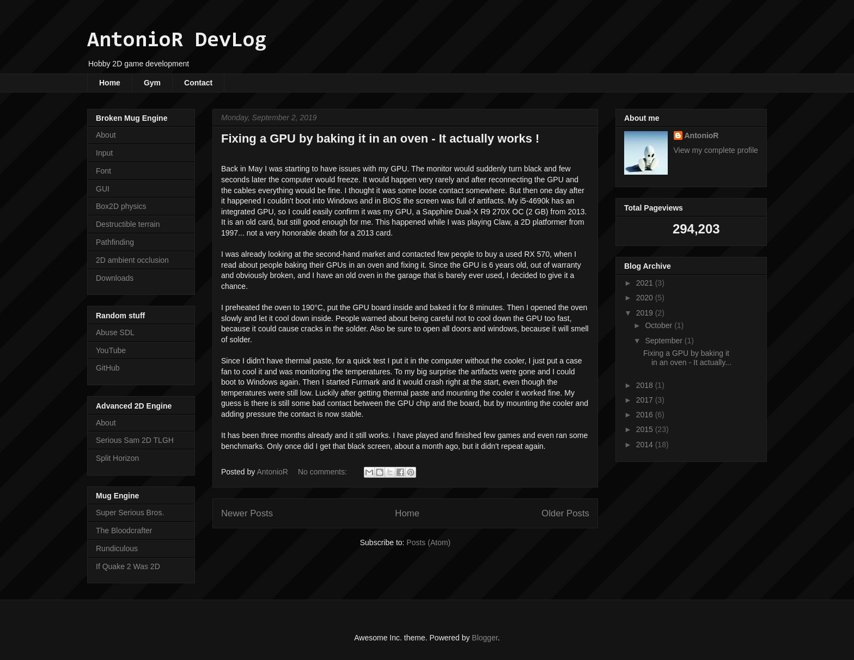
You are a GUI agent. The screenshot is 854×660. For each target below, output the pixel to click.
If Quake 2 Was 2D (128, 566)
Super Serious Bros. (130, 512)
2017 (645, 400)
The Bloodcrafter (124, 530)
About (106, 135)
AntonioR (702, 135)
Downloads (114, 278)
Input (104, 153)
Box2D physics (121, 206)
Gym (152, 82)
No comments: (323, 471)
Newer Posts (247, 513)
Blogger (484, 637)
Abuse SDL (115, 332)
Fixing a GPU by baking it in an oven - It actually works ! (380, 138)
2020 (645, 297)
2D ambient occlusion (132, 260)
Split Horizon (117, 458)
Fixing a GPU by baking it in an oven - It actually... (687, 358)
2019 (645, 313)
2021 (645, 283)
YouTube (111, 350)
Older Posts (565, 513)
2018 (645, 385)
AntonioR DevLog (177, 41)
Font (103, 170)
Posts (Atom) (428, 542)
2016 (645, 414)
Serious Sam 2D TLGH (135, 440)
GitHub (108, 367)
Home (109, 82)
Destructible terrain (128, 224)
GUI (102, 188)
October (659, 325)
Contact (198, 82)
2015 (645, 429)
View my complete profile (716, 150)
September (664, 340)
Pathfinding (115, 242)
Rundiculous (117, 548)
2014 (645, 444)
